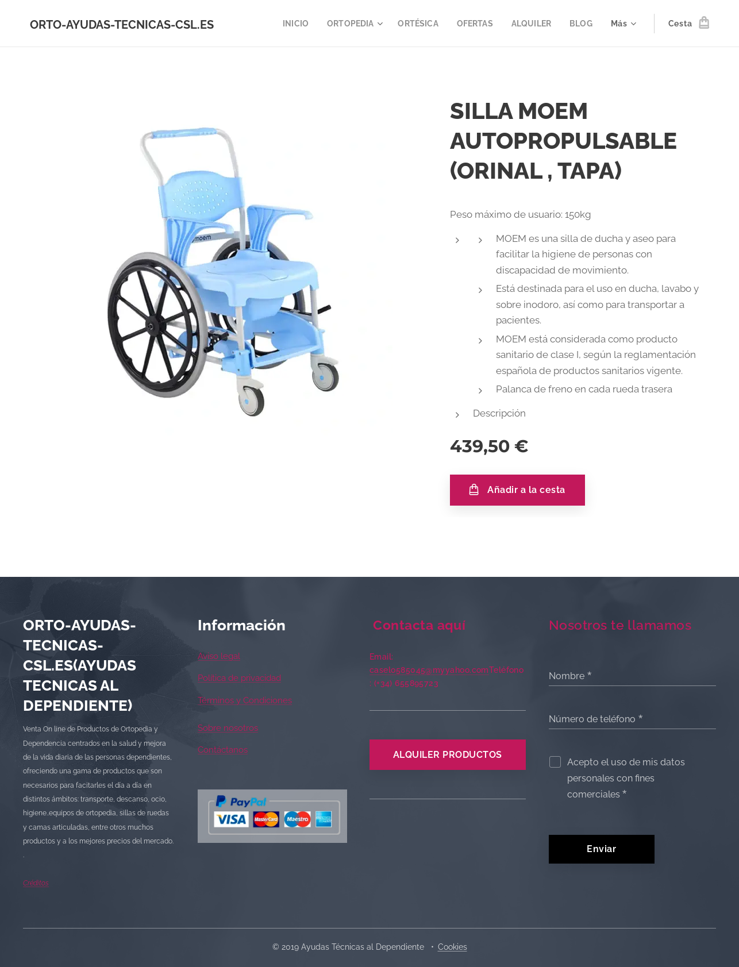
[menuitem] (286, 23)
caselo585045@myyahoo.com (429, 670)
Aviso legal (219, 656)
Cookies (452, 946)
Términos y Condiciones (245, 700)
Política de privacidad (239, 678)
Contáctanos (223, 750)
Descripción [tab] (499, 413)
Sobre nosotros (228, 728)
